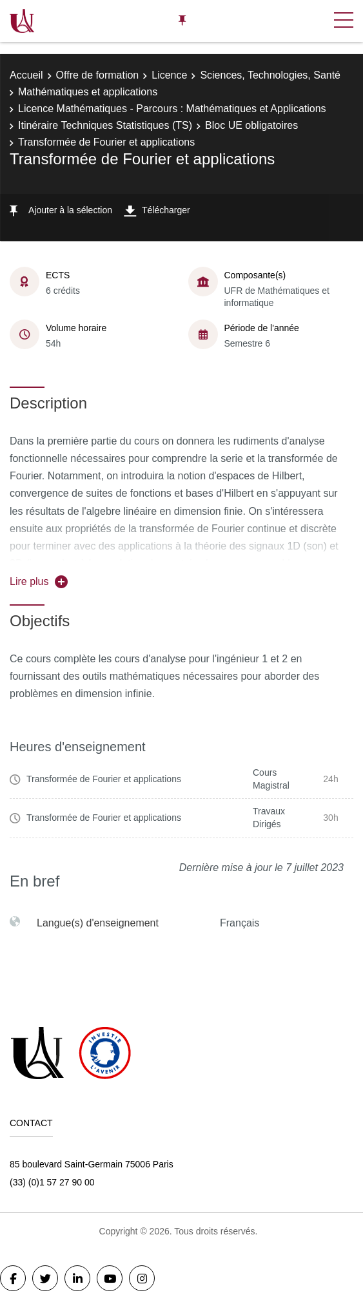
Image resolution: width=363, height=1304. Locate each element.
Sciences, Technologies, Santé (270, 75)
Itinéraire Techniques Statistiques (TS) (105, 125)
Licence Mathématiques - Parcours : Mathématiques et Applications (172, 108)
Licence (169, 75)
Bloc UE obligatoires (251, 125)
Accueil (26, 75)
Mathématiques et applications (87, 91)
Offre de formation (97, 75)
